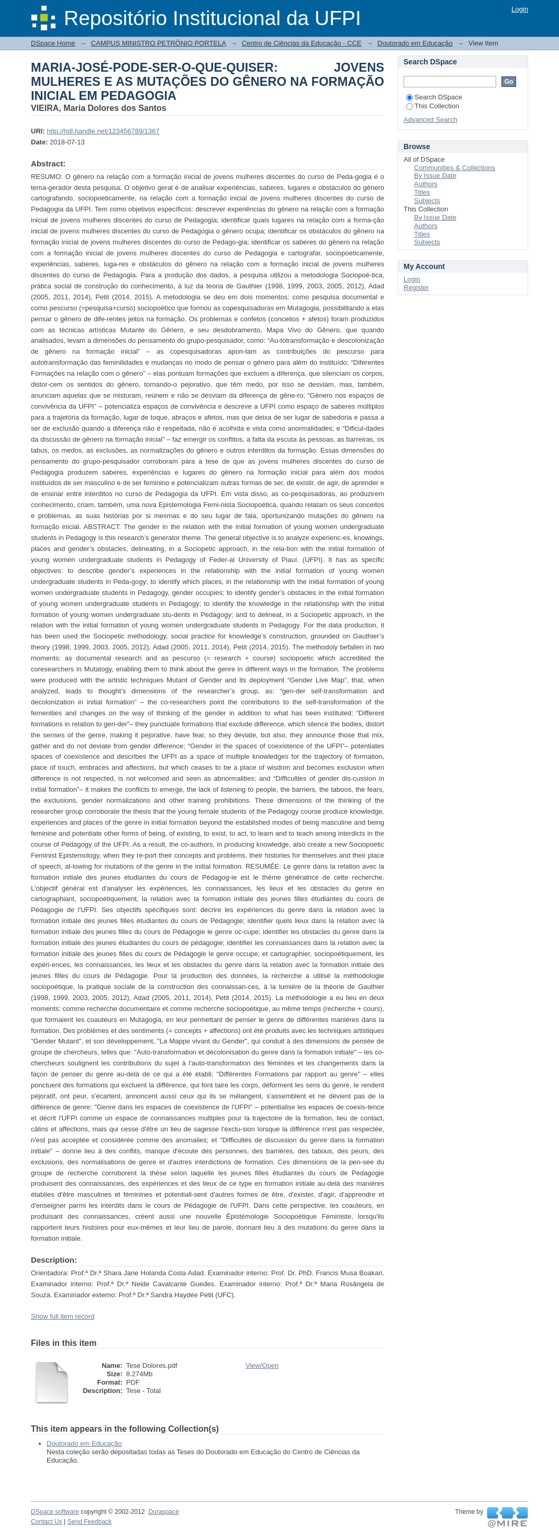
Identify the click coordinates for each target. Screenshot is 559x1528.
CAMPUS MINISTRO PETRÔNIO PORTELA (158, 43)
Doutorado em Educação (415, 43)
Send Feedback (90, 1521)
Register (416, 287)
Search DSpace (434, 97)
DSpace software (55, 1511)
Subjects (427, 201)
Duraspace (163, 1511)
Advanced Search (430, 119)
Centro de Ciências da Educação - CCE (302, 43)
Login (519, 9)
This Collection (432, 106)
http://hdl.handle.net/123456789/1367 (103, 131)
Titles (422, 192)
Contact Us (46, 1521)
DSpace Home (53, 43)
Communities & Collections (454, 168)
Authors (426, 184)
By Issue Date (435, 175)
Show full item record (62, 1316)
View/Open (261, 1365)
